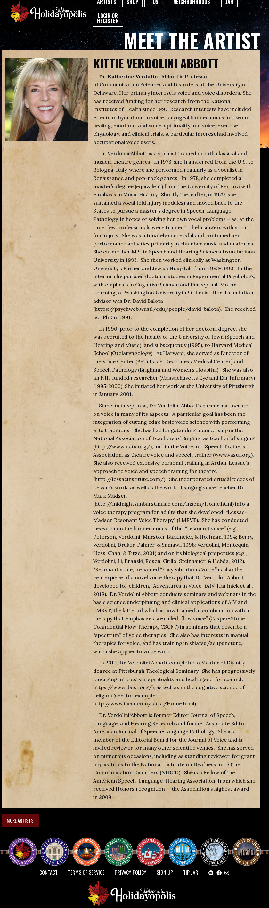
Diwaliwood (89, 843)
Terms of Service (86, 872)
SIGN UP (165, 872)
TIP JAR (190, 872)
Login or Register (108, 18)
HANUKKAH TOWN (185, 846)
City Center (53, 846)
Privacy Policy (130, 872)
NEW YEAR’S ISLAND (214, 848)
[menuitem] (108, 17)
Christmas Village (153, 846)
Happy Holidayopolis (25, 846)
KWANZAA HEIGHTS (121, 846)
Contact (48, 872)
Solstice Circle (247, 846)
